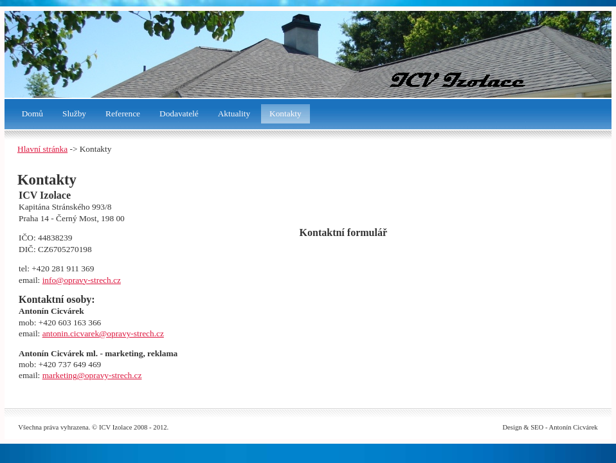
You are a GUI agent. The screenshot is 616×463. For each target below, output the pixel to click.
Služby (74, 113)
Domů (32, 113)
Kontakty (285, 113)
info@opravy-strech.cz (81, 280)
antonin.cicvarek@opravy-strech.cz (103, 333)
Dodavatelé (179, 113)
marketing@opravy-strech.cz (92, 375)
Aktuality (234, 113)
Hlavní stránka (42, 149)
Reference (122, 113)
